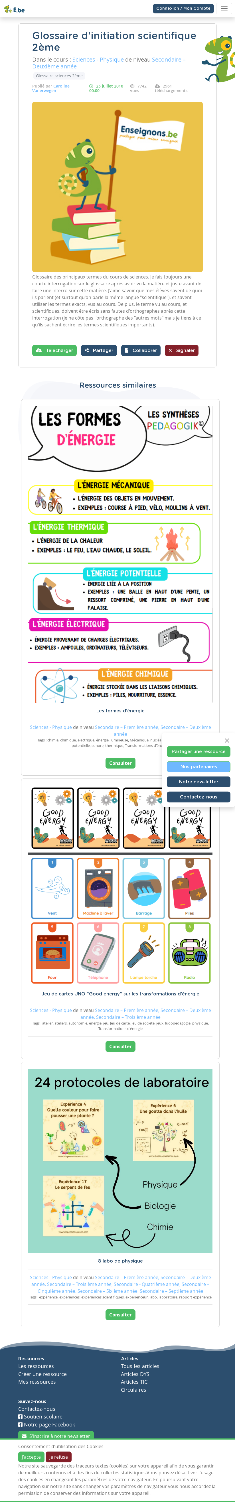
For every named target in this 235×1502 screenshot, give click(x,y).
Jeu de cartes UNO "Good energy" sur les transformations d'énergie (120, 994)
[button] (141, 350)
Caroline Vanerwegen (51, 88)
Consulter (120, 763)
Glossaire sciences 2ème (59, 75)
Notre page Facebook (46, 1424)
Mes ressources (37, 1382)
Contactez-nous (198, 796)
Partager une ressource (199, 751)
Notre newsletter (198, 781)
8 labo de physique (120, 1261)
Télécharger (54, 350)
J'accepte (31, 1457)
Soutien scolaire (40, 1416)
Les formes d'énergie (120, 711)
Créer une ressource (42, 1374)
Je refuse (58, 1457)
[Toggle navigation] (224, 8)
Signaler (182, 350)
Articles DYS (135, 1374)
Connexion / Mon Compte (183, 9)
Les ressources (36, 1366)
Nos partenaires (199, 766)
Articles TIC (134, 1382)
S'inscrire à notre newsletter (56, 1436)
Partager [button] (99, 350)
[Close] (227, 740)
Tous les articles (140, 1366)
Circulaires (133, 1390)
